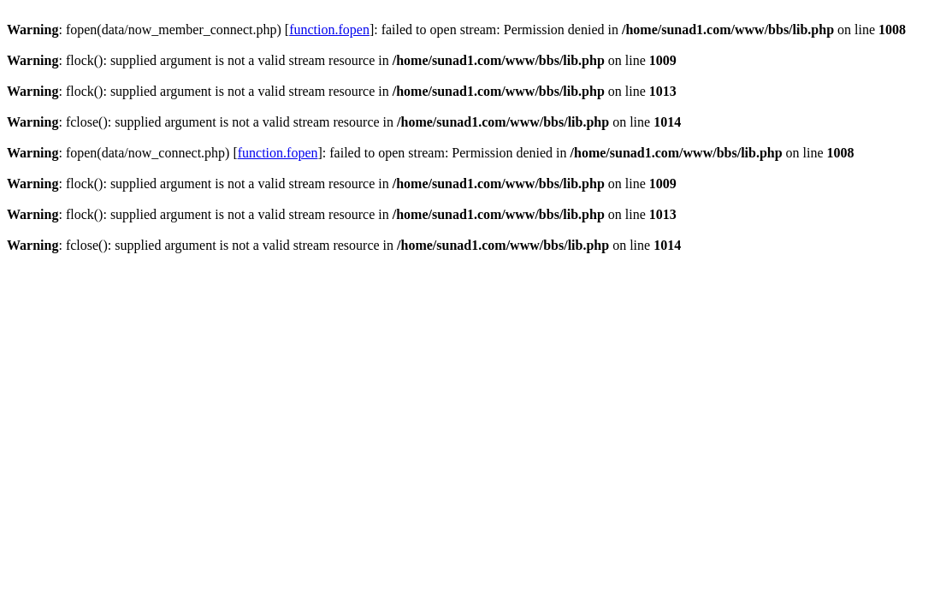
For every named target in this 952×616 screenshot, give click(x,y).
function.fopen (329, 29)
